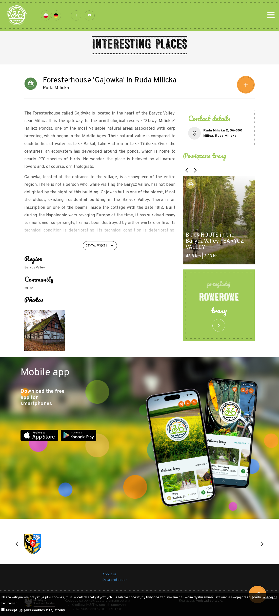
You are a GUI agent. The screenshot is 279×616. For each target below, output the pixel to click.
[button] (187, 170)
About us (109, 574)
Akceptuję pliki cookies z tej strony (35, 610)
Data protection (114, 580)
